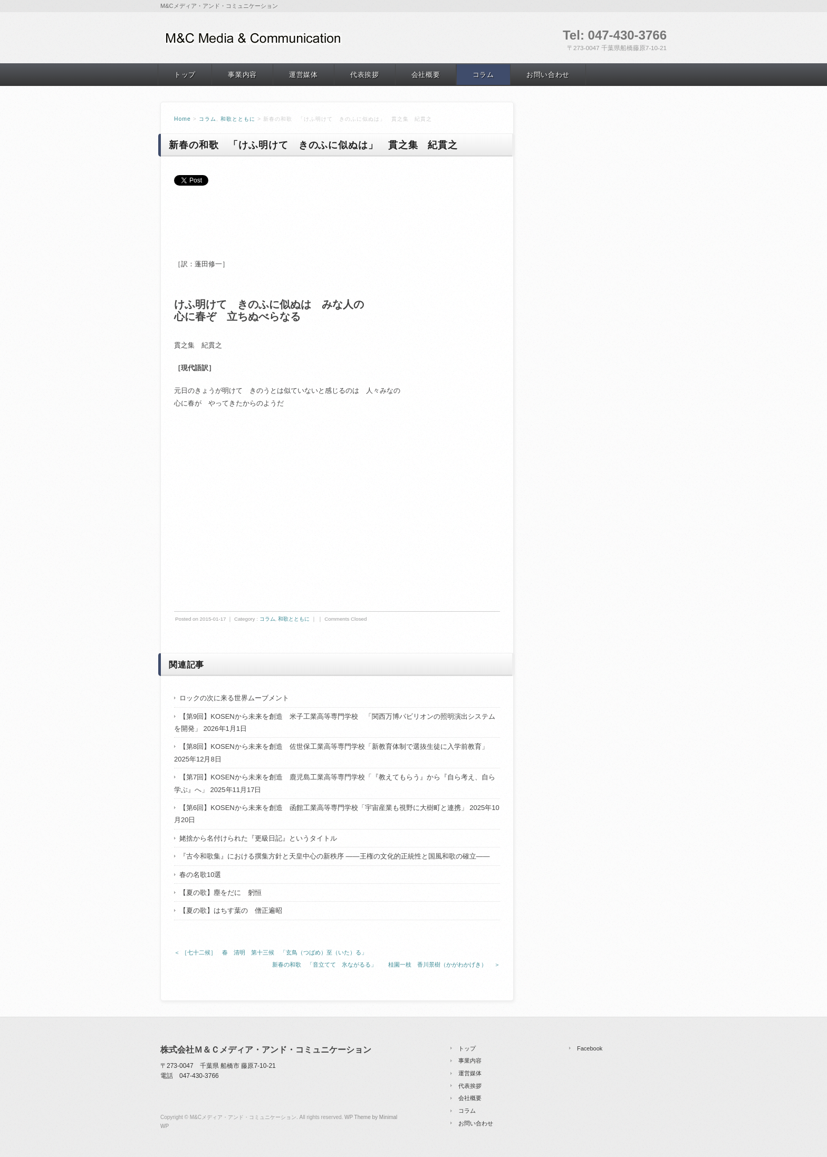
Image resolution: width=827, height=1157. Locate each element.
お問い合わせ (548, 75)
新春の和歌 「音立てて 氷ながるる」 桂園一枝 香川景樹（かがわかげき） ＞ (386, 964)
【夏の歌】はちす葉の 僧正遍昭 (230, 910)
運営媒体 (303, 75)
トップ (185, 75)
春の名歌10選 (200, 875)
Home (182, 119)
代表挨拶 (364, 75)
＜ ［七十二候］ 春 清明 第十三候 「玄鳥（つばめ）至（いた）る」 (270, 952)
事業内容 (242, 75)
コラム (483, 75)
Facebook (589, 1048)
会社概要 (425, 75)
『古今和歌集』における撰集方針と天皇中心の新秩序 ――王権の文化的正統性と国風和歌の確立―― (334, 856)
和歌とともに (237, 119)
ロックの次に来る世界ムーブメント (234, 698)
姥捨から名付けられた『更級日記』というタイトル (258, 838)
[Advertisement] (297, 231)
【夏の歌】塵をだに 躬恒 (220, 892)
